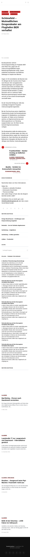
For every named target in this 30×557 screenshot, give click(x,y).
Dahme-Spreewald (15, 11)
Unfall (18, 171)
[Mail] (22, 208)
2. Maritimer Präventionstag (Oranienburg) (13, 261)
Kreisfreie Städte (20, 158)
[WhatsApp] (18, 208)
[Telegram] (11, 208)
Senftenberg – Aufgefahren (9, 230)
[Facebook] (3, 208)
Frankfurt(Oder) (19, 157)
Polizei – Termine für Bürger (11, 256)
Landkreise (14, 14)
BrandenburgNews (10, 546)
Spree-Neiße (11, 477)
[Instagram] (7, 208)
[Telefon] (15, 208)
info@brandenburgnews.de (10, 201)
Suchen (27, 250)
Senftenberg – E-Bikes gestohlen (10, 234)
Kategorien (5, 14)
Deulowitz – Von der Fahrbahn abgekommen (13, 225)
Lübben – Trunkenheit (7, 239)
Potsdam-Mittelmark (10, 171)
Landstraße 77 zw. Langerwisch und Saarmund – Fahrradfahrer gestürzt (14, 440)
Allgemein (5, 11)
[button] (25, 2)
